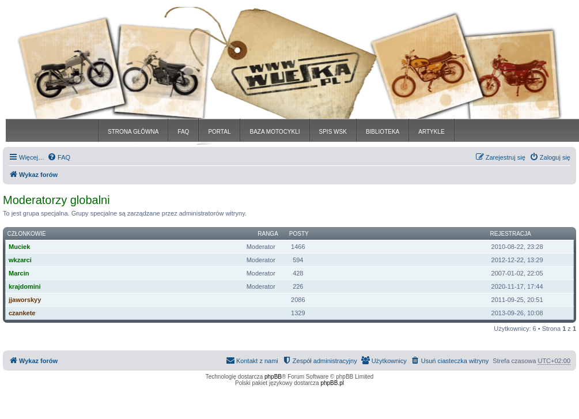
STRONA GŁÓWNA (133, 132)
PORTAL (219, 132)
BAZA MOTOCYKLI (274, 132)
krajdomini (25, 286)
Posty (299, 234)
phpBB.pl (332, 383)
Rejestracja (510, 234)
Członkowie (26, 234)
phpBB (273, 376)
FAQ (183, 132)
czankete (22, 312)
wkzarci (20, 259)
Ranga (268, 234)
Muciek (19, 246)
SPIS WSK (333, 132)
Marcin (19, 273)
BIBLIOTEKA (382, 132)
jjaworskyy (25, 299)
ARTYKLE (431, 132)
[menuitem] (58, 157)
